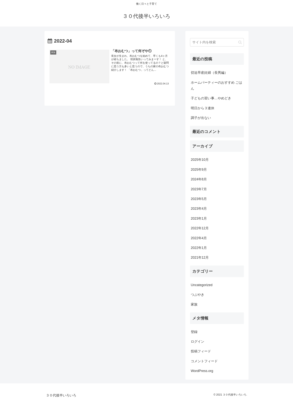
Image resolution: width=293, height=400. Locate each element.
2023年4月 (199, 208)
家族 (194, 304)
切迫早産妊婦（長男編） (209, 73)
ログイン (197, 341)
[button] (240, 42)
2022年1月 (199, 248)
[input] (217, 42)
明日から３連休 (202, 108)
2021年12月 (200, 257)
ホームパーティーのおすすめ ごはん (216, 85)
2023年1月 (199, 218)
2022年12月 (200, 228)
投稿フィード (201, 351)
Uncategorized (201, 285)
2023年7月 (199, 189)
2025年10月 (200, 160)
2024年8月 (199, 179)
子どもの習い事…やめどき (211, 98)
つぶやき (197, 295)
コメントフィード (204, 361)
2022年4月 (199, 238)
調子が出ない (201, 118)
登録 (194, 332)
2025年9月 (199, 169)
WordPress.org (202, 371)
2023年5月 (199, 199)
